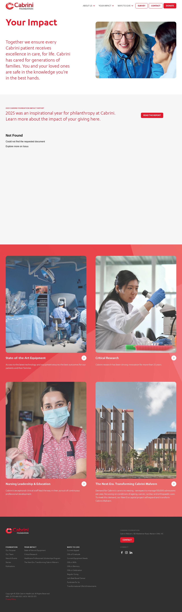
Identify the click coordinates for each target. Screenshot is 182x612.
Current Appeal (73, 550)
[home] (19, 6)
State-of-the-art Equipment (35, 550)
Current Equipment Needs (77, 558)
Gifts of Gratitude (73, 554)
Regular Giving (72, 574)
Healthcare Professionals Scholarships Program (42, 558)
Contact (155, 5)
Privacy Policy (11, 599)
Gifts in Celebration (74, 570)
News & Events (11, 558)
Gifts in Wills (71, 562)
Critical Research (30, 554)
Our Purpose (10, 550)
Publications (10, 566)
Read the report (152, 115)
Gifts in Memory (73, 566)
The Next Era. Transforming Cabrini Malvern (41, 562)
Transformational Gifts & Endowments (81, 586)
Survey (141, 5)
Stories (8, 562)
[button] (88, 5)
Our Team (10, 554)
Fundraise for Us (73, 582)
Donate (170, 5)
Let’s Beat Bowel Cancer (76, 578)
